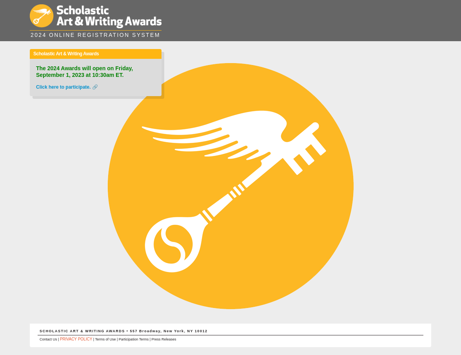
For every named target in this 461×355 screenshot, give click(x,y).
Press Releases (164, 339)
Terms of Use (105, 339)
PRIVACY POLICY (76, 339)
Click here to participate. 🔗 (67, 87)
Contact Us (48, 339)
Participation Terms (134, 339)
